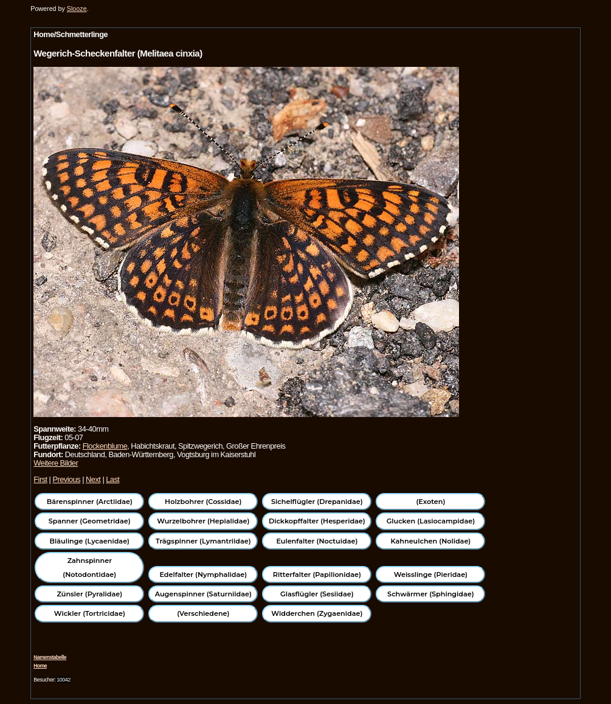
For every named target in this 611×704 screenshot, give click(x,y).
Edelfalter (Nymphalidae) (203, 574)
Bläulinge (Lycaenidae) (90, 541)
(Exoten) (430, 501)
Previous (66, 479)
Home (40, 666)
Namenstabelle (49, 657)
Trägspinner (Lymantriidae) (203, 541)
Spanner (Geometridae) (90, 521)
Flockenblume (105, 445)
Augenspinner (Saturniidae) (203, 594)
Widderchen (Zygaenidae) (316, 613)
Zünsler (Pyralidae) (89, 594)
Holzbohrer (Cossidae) (203, 501)
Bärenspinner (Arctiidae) (90, 501)
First (40, 479)
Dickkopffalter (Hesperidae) (317, 521)
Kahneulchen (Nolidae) (431, 541)
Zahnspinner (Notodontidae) (89, 567)
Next (93, 479)
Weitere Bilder (55, 463)
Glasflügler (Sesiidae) (317, 594)
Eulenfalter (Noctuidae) (316, 541)
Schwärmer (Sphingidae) (430, 594)
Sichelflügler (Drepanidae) (317, 501)
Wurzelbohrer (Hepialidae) (203, 521)
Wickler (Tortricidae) (89, 613)
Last (112, 479)
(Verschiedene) (203, 613)
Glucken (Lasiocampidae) (431, 521)
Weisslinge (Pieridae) (431, 574)
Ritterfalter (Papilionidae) (317, 574)
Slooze (77, 8)
